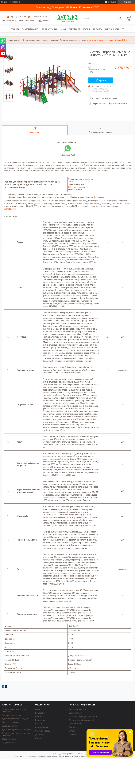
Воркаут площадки (10, 722)
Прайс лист (40, 713)
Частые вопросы (42, 731)
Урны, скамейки (9, 739)
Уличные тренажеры (11, 715)
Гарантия (73, 734)
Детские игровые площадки (15, 719)
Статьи (86, 29)
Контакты (97, 29)
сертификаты (10, 209)
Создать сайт (6, 2)
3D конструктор (50, 29)
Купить (102, 80)
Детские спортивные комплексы (17, 729)
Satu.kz (80, 754)
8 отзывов (112, 2)
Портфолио (74, 29)
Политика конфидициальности (83, 716)
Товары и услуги (30, 29)
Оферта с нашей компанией (81, 720)
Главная (15, 29)
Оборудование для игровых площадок (40, 40)
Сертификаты (112, 29)
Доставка (39, 734)
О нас (63, 29)
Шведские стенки (10, 726)
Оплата (38, 738)
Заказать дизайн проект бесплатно (87, 197)
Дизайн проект (75, 713)
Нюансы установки (77, 709)
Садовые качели (9, 742)
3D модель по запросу (78, 187)
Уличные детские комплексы (73, 40)
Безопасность (75, 724)
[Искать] (120, 18)
